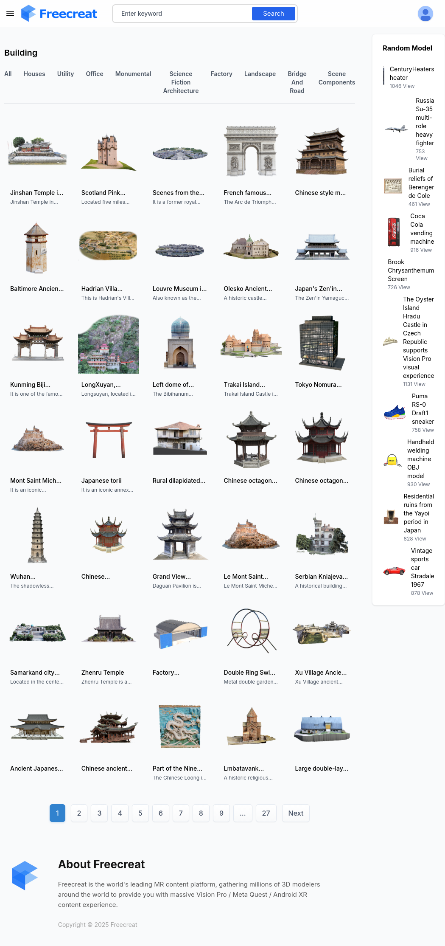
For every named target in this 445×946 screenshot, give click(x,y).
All (8, 73)
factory (222, 73)
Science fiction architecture (181, 82)
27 (266, 813)
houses (34, 73)
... (243, 813)
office (94, 73)
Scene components (337, 78)
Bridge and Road (297, 82)
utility (65, 73)
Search (273, 13)
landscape (260, 73)
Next (296, 813)
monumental (133, 73)
